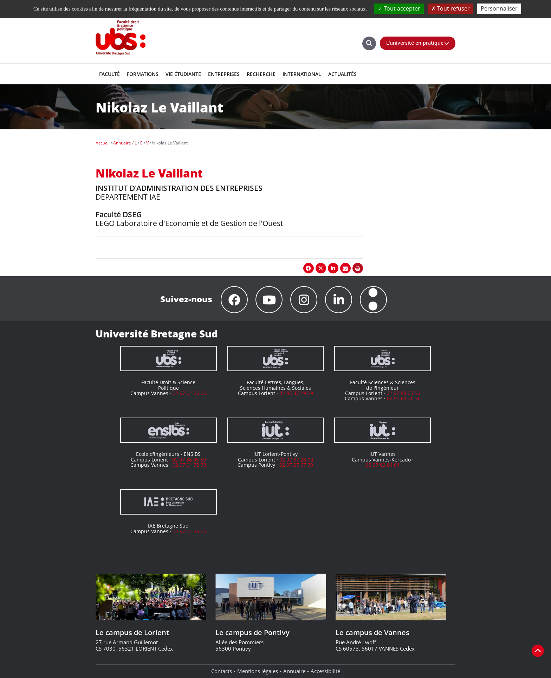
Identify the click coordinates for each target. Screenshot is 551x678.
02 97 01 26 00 (189, 393)
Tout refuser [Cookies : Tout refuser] (450, 8)
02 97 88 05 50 (403, 393)
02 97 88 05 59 (189, 459)
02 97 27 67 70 (296, 464)
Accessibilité (325, 670)
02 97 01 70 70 (404, 398)
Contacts (221, 670)
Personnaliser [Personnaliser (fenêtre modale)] (499, 8)
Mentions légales (257, 670)
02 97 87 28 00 (296, 459)
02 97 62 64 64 (383, 464)
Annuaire (294, 670)
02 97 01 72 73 (189, 464)
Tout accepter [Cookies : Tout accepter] (399, 8)
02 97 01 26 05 (189, 531)
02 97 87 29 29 (296, 393)
